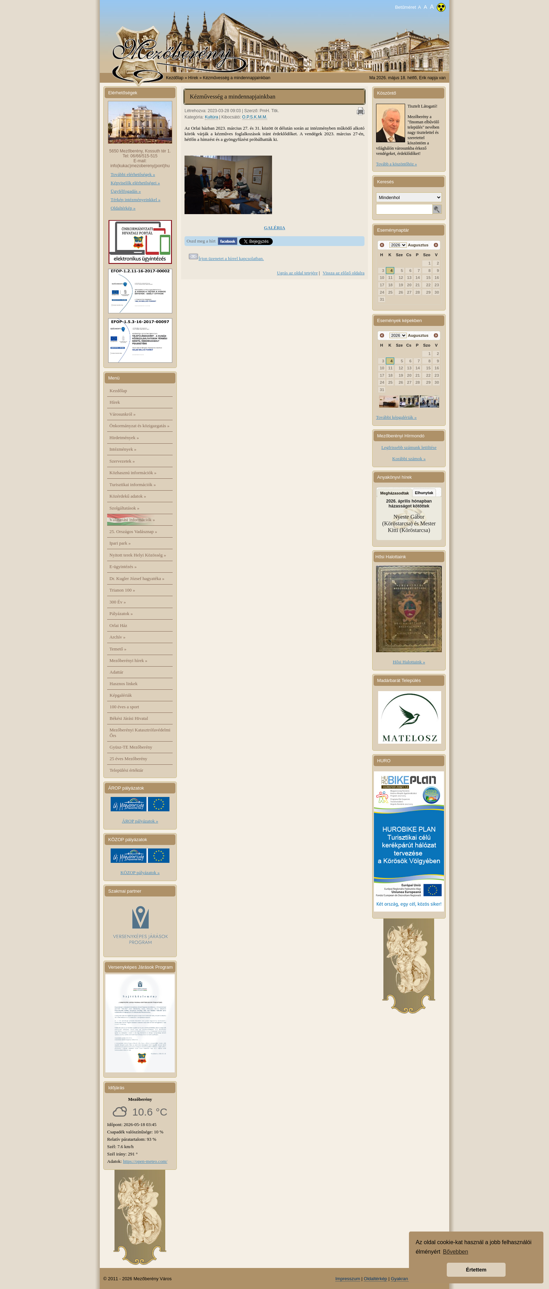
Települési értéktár (126, 770)
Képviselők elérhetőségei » (135, 182)
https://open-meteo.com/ (145, 1161)
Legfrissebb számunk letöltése (408, 447)
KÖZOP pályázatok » (140, 872)
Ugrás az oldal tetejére (297, 272)
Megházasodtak (394, 493)
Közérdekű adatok (128, 496)
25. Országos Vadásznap (133, 531)
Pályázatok (121, 613)
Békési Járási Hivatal (129, 718)
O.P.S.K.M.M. (254, 117)
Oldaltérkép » (123, 208)
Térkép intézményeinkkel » (135, 199)
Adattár (116, 672)
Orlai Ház (118, 625)
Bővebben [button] (455, 1252)
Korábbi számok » (408, 458)
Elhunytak (424, 493)
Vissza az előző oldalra (343, 272)
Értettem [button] (476, 1270)
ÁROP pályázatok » (140, 821)
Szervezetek (122, 461)
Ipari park (120, 543)
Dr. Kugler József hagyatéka (137, 578)
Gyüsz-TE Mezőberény (131, 747)
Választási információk (132, 519)
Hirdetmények (124, 437)
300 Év (118, 602)
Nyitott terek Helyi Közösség (138, 555)
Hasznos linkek (124, 683)
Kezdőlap (174, 77)
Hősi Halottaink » (409, 661)
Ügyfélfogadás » (126, 191)
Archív (118, 637)
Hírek (115, 402)
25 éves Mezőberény (128, 758)
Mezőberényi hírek (128, 660)
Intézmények (123, 449)
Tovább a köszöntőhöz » (396, 164)
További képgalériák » (396, 417)
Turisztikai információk (133, 484)
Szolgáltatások (125, 508)
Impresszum (347, 1278)
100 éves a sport (124, 706)
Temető (118, 649)
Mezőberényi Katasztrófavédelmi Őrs (140, 732)
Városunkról (123, 414)
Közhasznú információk (133, 472)
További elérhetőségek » (133, 174)
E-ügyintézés (123, 566)
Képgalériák (121, 695)
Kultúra (211, 117)
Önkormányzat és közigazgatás (139, 425)
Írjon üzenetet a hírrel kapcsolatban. (231, 258)
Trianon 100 (122, 590)
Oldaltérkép (375, 1278)
